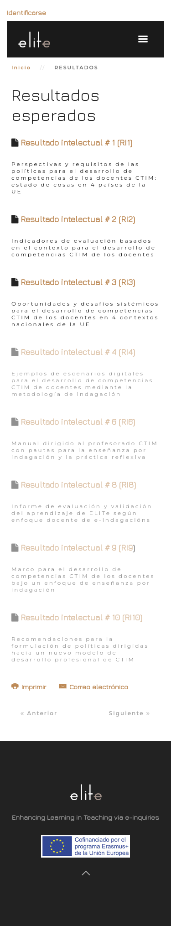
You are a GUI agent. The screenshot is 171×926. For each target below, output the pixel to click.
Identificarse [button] (26, 12)
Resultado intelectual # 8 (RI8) (78, 484)
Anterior (39, 713)
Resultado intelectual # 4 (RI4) (78, 352)
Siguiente (129, 713)
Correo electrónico (93, 687)
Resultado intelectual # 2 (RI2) (78, 219)
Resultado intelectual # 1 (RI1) (76, 142)
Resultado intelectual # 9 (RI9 (77, 547)
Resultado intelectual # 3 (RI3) (78, 282)
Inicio (21, 67)
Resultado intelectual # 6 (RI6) (78, 422)
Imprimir (29, 687)
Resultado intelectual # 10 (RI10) (81, 617)
